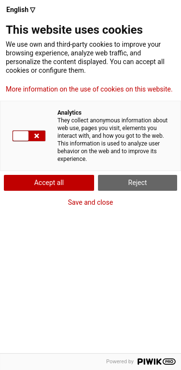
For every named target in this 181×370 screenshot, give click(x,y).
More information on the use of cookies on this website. (89, 89)
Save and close (90, 202)
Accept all (49, 182)
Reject (137, 182)
